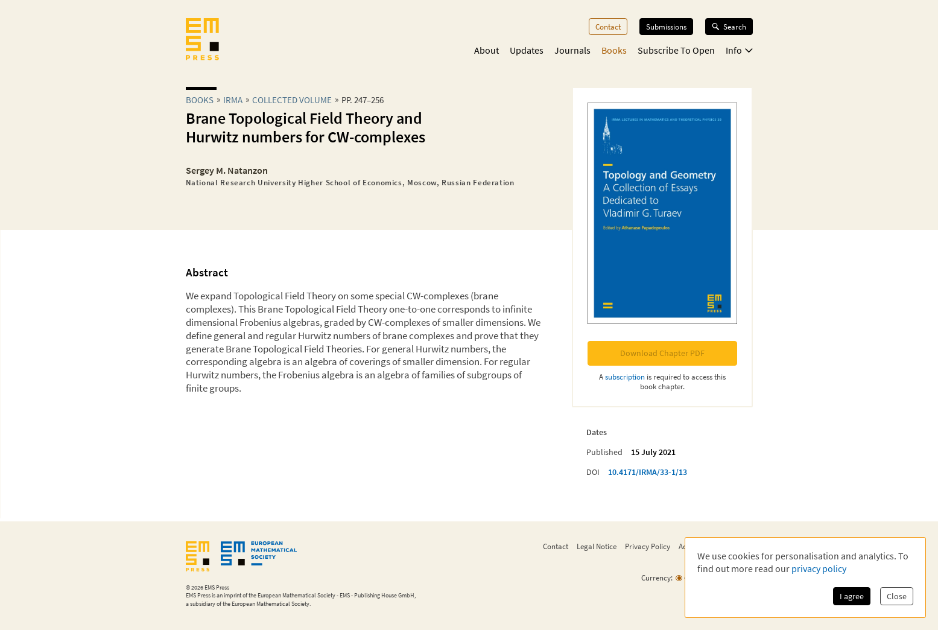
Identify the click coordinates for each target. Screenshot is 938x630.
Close (897, 596)
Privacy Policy (647, 546)
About (486, 50)
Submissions (666, 26)
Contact (608, 26)
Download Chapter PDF (662, 353)
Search (729, 26)
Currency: (657, 577)
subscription (625, 376)
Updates (526, 50)
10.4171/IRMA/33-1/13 (647, 471)
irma (232, 100)
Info (739, 50)
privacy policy (818, 568)
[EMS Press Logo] (202, 40)
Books (614, 50)
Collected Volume (292, 100)
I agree (852, 596)
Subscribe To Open (676, 50)
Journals (572, 50)
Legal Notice (596, 546)
